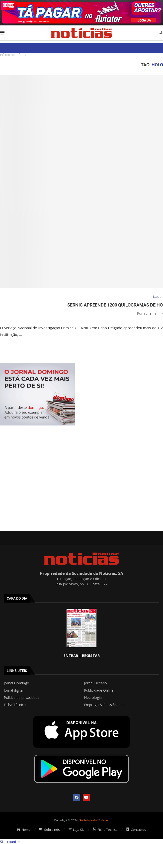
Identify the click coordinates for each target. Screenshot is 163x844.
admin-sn (151, 313)
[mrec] (37, 365)
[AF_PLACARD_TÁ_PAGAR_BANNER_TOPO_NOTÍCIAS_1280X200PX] (81, 2)
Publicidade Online (98, 690)
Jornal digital (13, 690)
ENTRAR (71, 655)
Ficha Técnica (15, 705)
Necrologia (93, 697)
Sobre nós (49, 829)
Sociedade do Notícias (93, 820)
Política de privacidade (22, 697)
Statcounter (10, 841)
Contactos (136, 829)
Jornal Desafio (95, 683)
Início (4, 54)
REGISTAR (91, 655)
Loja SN (76, 829)
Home (24, 829)
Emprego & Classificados (104, 705)
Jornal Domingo (16, 683)
